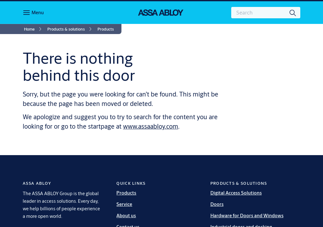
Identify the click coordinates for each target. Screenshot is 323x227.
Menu (38, 12)
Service (124, 204)
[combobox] (265, 12)
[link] (34, 29)
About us (126, 215)
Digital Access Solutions (236, 193)
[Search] (293, 12)
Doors (217, 204)
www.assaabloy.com (150, 126)
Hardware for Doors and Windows (247, 215)
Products (126, 193)
